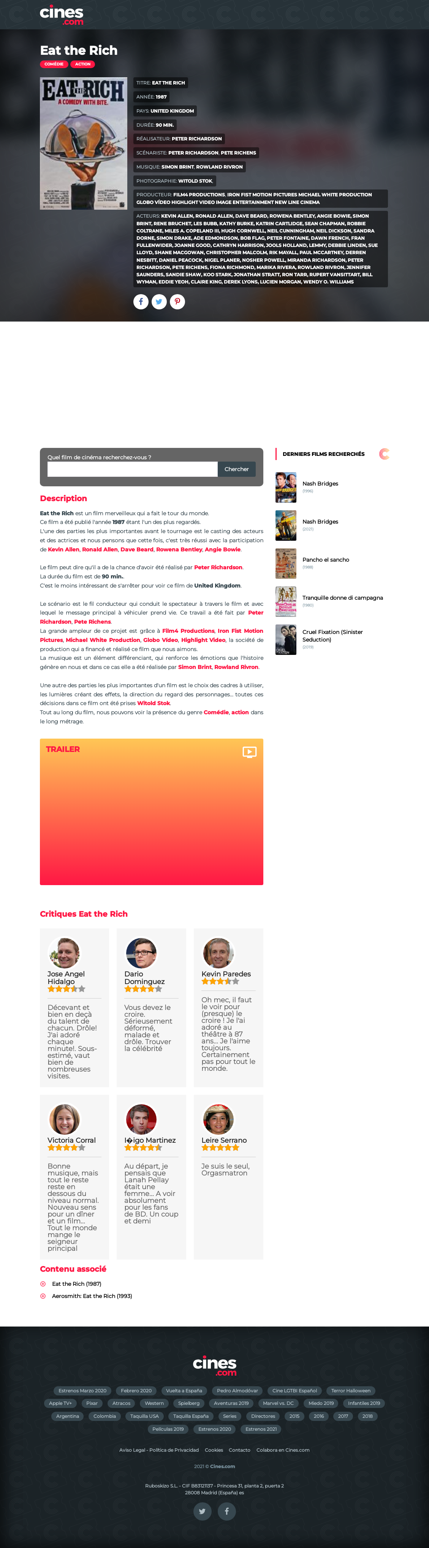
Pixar (92, 1403)
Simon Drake (174, 238)
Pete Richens (238, 153)
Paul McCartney (321, 252)
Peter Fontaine (288, 238)
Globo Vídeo (153, 202)
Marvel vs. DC (278, 1403)
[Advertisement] (214, 378)
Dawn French (330, 238)
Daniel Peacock (180, 260)
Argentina (67, 1416)
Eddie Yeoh (173, 282)
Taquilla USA (144, 1416)
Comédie (53, 64)
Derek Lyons (241, 282)
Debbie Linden (347, 245)
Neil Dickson (333, 231)
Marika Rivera (275, 267)
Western (154, 1403)
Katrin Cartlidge (279, 223)
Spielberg (188, 1403)
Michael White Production (335, 194)
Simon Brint (177, 167)
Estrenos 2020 (214, 1429)
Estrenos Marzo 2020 (82, 1391)
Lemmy (317, 245)
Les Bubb (205, 223)
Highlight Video (193, 202)
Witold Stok (195, 181)
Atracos (121, 1403)
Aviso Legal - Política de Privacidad (159, 1450)
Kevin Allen (177, 216)
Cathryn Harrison (238, 245)
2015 (294, 1416)
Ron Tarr (294, 274)
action (82, 64)
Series (229, 1416)
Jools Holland (286, 245)
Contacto (239, 1450)
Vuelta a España (184, 1391)
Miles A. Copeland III (192, 231)
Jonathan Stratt (257, 274)
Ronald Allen (214, 216)
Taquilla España (191, 1416)
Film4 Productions (199, 194)
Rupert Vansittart (334, 274)
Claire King (206, 282)
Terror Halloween (350, 1391)
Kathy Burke (236, 223)
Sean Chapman (325, 223)
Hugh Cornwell (243, 231)
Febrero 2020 (136, 1391)
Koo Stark (217, 274)
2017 (343, 1416)
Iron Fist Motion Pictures (262, 194)
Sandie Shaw (183, 274)
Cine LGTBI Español (294, 1391)
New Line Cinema (297, 202)
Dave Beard (251, 216)
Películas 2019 (168, 1429)
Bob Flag (252, 238)
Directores (263, 1416)
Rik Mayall (283, 252)
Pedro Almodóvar (237, 1391)
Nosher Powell (263, 260)
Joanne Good (192, 245)
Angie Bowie (333, 216)
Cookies (214, 1450)
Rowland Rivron (219, 167)
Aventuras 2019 (231, 1403)
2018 (368, 1416)
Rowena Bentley (292, 216)
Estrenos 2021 (261, 1429)
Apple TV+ (60, 1403)
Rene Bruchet (172, 223)
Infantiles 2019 (364, 1403)
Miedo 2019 (321, 1403)
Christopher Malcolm (236, 252)
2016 (319, 1416)
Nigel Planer (222, 260)
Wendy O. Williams (328, 282)
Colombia (104, 1416)
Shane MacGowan (179, 252)
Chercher (237, 469)
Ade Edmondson (215, 238)
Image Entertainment (245, 202)
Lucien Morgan (280, 282)
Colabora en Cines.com (283, 1450)
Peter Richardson (197, 139)
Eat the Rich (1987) (76, 1283)
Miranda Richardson (316, 260)
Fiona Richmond (232, 267)
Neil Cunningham (290, 231)
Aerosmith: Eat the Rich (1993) (92, 1296)
